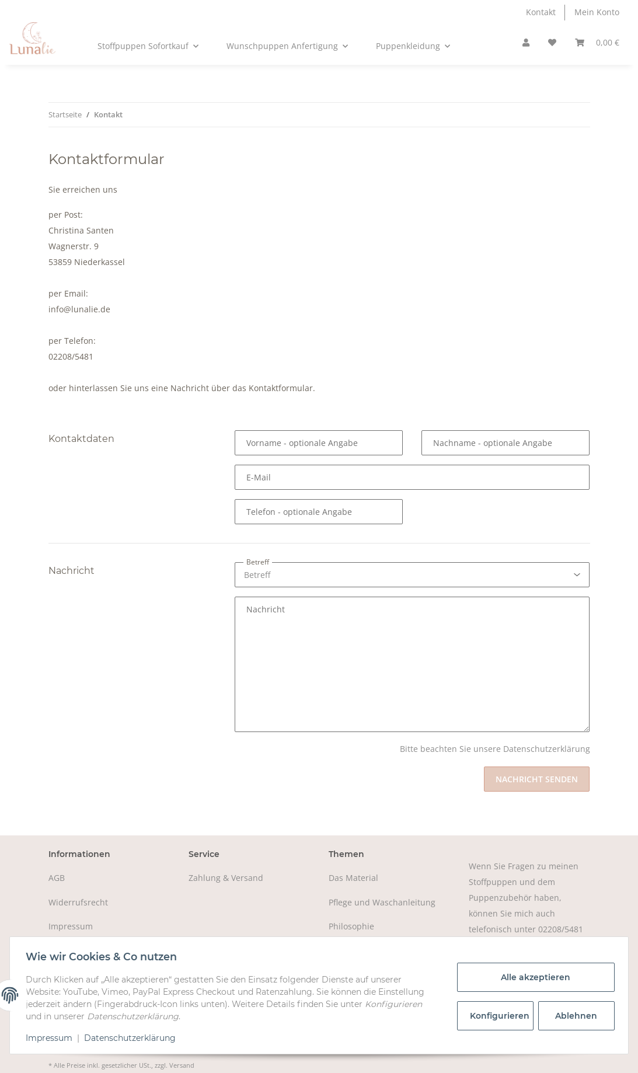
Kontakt (541, 12)
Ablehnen (574, 1016)
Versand (181, 1065)
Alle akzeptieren (533, 977)
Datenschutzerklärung (133, 1038)
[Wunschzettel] (552, 43)
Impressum (70, 926)
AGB (56, 877)
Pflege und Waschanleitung (382, 902)
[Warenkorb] (597, 43)
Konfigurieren (498, 1016)
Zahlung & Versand (226, 877)
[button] (526, 43)
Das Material (353, 877)
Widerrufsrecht (78, 902)
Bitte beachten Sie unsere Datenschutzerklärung (495, 748)
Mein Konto (596, 12)
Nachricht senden (537, 779)
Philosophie (351, 926)
